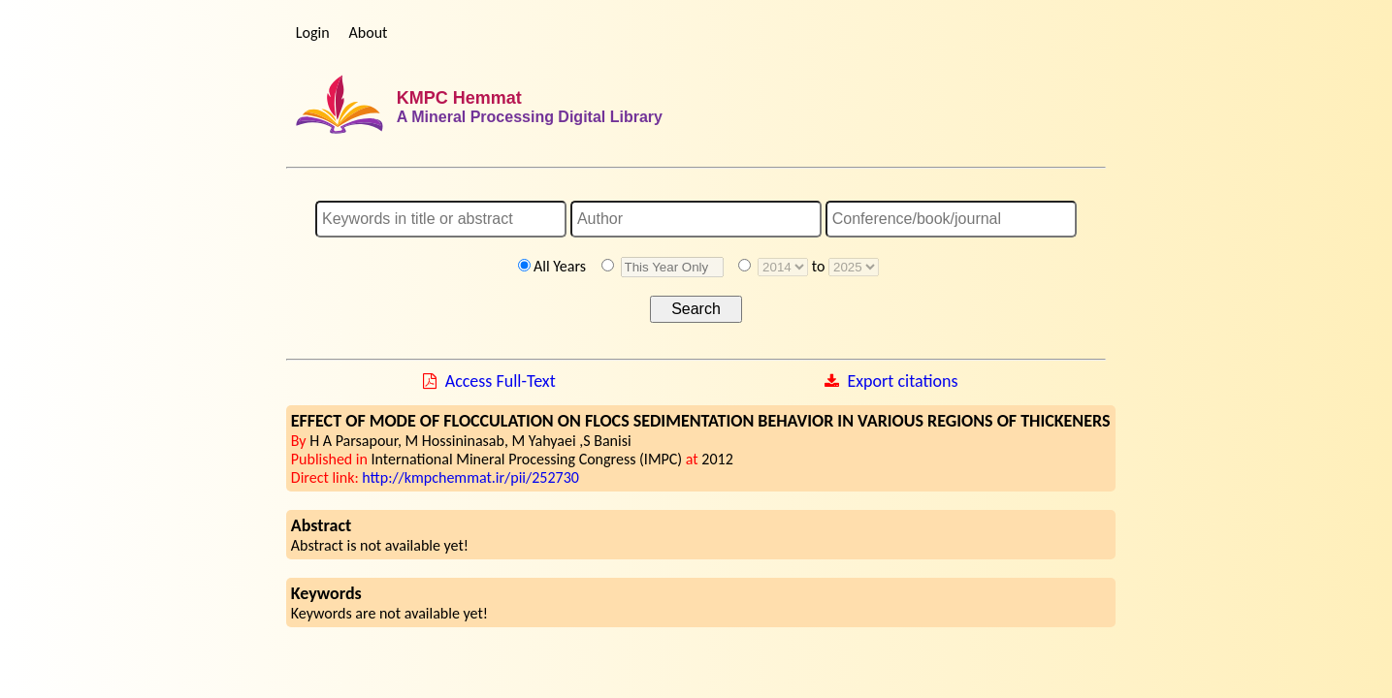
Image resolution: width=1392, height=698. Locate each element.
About (368, 32)
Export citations (902, 381)
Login (313, 32)
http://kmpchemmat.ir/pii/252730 (470, 477)
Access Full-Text (500, 381)
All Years (560, 266)
